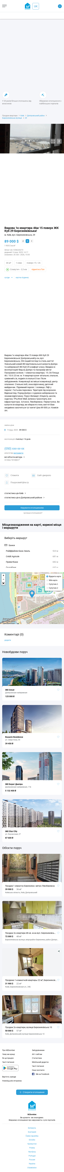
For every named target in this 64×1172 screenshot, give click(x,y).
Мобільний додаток (40, 1062)
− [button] (3, 579)
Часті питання (8, 1062)
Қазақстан (32, 1144)
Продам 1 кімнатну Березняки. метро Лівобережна (30, 886)
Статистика (37, 1058)
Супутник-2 (53, 588)
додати (7, 640)
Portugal (32, 1156)
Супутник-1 (53, 584)
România (32, 1152)
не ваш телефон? (12, 460)
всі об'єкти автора (13, 457)
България (32, 1132)
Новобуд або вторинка (12, 1081)
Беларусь (32, 1128)
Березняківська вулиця (12, 118)
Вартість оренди (9, 1077)
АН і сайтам (37, 1054)
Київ (22, 116)
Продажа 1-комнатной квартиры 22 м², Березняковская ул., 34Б (32, 980)
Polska (32, 1148)
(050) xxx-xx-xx (14, 448)
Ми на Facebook (40, 1074)
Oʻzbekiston (32, 1168)
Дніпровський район (36, 116)
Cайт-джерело (41, 475)
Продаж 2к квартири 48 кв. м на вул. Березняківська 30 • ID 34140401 (32, 933)
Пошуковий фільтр (16, 482)
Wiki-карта (53, 580)
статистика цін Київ (13, 493)
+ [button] (3, 575)
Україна (32, 1164)
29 (26, 118)
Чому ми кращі (8, 1054)
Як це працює (8, 1058)
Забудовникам (38, 1050)
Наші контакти (38, 1070)
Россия (32, 1160)
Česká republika (32, 1136)
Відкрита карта (55, 576)
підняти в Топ (38, 269)
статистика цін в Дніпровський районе (23, 497)
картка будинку (22, 278)
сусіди (7, 278)
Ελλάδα (32, 1140)
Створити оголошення (32, 1092)
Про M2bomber (8, 1050)
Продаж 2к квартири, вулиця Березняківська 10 (28, 1027)
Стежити (11, 475)
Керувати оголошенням (32, 508)
